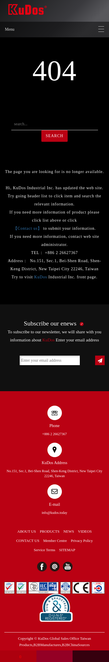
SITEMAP (67, 550)
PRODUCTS (50, 531)
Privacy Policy (82, 540)
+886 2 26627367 (54, 434)
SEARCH (54, 136)
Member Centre (55, 540)
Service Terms (44, 550)
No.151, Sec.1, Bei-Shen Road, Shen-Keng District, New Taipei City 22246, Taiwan (54, 473)
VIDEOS (85, 531)
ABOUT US (26, 531)
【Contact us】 (27, 228)
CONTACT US (27, 540)
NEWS (68, 531)
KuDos (40, 277)
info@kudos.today (54, 513)
